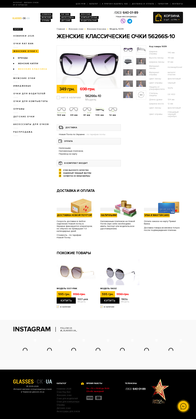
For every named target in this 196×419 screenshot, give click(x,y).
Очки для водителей (29, 93)
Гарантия (163, 4)
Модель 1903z (108, 288)
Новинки (46, 14)
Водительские (89, 20)
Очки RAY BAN (23, 43)
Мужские (46, 17)
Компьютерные (89, 17)
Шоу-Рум (81, 4)
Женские (85, 14)
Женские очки (24, 51)
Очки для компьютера (30, 101)
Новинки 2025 (23, 36)
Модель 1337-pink (67, 288)
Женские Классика (32, 69)
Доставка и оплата (143, 4)
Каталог (93, 4)
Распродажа (23, 132)
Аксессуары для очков (31, 124)
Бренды (23, 58)
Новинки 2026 (64, 388)
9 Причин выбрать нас (115, 4)
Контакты (177, 4)
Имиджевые (22, 86)
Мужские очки (24, 78)
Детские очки (24, 116)
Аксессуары (67, 17)
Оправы (46, 20)
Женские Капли (28, 63)
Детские (65, 20)
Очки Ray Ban (64, 392)
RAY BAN (65, 14)
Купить (66, 300)
